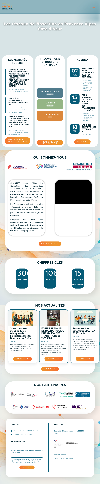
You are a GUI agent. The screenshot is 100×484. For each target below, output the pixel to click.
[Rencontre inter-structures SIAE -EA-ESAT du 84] (85, 318)
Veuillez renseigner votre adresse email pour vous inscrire (27, 451)
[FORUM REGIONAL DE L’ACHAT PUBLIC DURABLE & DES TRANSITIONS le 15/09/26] (54, 318)
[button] (94, 8)
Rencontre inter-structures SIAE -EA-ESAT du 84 (88, 73)
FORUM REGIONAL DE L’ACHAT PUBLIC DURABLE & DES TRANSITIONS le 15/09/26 (52, 333)
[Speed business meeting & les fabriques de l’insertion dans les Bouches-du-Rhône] (22, 318)
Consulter (22, 358)
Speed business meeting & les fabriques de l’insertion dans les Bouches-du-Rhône (21, 333)
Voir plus (50, 369)
